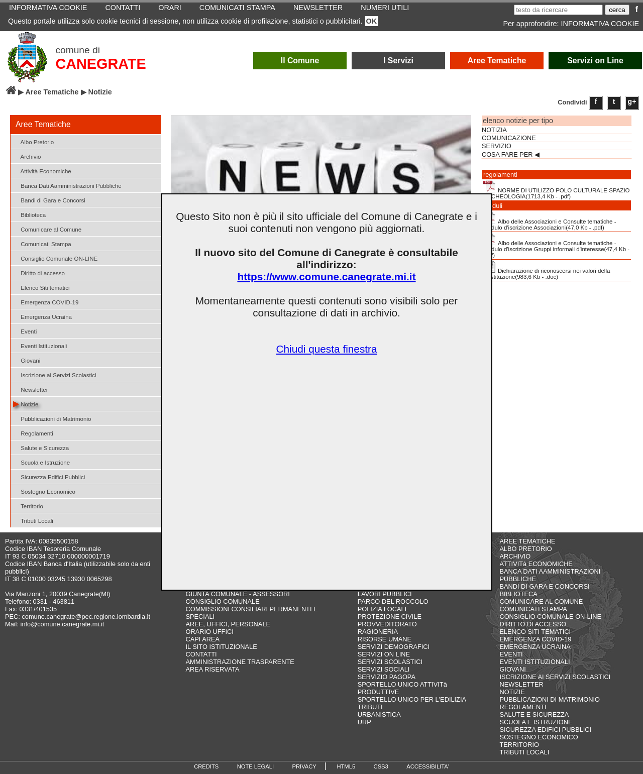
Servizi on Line (595, 60)
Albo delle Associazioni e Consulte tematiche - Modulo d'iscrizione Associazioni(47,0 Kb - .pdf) (549, 221)
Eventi (25, 330)
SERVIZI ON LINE (384, 654)
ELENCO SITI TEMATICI (535, 631)
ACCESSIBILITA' (427, 766)
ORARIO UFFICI (210, 631)
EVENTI (510, 654)
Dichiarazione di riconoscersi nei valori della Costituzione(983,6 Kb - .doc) (546, 270)
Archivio (27, 156)
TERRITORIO (519, 744)
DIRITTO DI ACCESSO (532, 624)
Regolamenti (33, 432)
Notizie (25, 403)
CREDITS (206, 766)
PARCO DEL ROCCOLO (393, 601)
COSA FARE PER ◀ (511, 154)
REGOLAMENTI (522, 707)
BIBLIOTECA (518, 594)
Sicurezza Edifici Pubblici (49, 476)
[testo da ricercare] (558, 10)
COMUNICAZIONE (509, 138)
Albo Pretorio (33, 141)
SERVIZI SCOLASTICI (390, 662)
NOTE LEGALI (255, 766)
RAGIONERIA (378, 631)
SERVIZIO (496, 146)
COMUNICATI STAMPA (533, 609)
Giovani (26, 360)
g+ (632, 101)
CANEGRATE (100, 64)
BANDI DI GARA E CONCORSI (544, 586)
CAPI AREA (203, 639)
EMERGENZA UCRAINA (535, 646)
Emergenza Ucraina (42, 316)
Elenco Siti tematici (41, 287)
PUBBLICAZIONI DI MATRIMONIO (549, 699)
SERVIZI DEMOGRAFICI (394, 646)
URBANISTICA (379, 714)
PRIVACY (304, 766)
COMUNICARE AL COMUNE (541, 601)
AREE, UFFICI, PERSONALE (228, 624)
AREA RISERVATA (213, 669)
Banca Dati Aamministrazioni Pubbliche (67, 185)
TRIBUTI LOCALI (524, 752)
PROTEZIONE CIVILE (389, 616)
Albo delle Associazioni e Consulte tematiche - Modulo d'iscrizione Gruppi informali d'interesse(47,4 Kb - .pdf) (556, 245)
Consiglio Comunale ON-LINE (55, 258)
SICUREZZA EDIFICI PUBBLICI (545, 729)
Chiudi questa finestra (326, 349)
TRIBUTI (370, 707)
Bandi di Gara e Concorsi (49, 199)
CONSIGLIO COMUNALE (223, 601)
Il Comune (300, 60)
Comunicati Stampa (42, 243)
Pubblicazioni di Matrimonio (52, 418)
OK (371, 21)
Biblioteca (29, 214)
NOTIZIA (494, 130)
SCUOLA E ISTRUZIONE (535, 722)
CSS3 (381, 766)
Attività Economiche (42, 170)
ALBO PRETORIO (525, 548)
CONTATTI (201, 654)
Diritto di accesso (39, 272)
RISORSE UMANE (384, 639)
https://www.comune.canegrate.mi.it (326, 276)
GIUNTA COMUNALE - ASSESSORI (238, 594)
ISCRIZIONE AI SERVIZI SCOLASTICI (554, 677)
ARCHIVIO (514, 556)
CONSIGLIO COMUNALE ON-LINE (550, 616)
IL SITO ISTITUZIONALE (221, 646)
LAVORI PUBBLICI (385, 594)
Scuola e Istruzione (41, 462)
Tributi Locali (33, 520)
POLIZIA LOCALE (383, 609)
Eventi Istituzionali (40, 345)
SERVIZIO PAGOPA (386, 677)
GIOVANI (512, 669)
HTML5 (346, 766)
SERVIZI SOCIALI (384, 669)
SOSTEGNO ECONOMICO (538, 737)
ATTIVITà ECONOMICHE (536, 564)
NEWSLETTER (521, 684)
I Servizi (398, 60)
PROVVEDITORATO (387, 624)
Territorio (28, 505)
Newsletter (30, 389)
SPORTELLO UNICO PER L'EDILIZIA (412, 699)
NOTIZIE (511, 692)
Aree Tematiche (497, 60)
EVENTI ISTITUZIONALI (534, 662)
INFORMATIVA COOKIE (600, 24)
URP (364, 722)
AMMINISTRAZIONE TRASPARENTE (240, 662)
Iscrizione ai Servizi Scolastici (54, 374)
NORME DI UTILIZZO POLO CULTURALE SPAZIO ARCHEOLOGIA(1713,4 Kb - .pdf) (556, 189)
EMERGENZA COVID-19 (535, 639)
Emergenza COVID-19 (45, 301)
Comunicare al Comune (47, 229)
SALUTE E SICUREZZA (534, 714)
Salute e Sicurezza (41, 447)
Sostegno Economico (44, 491)
